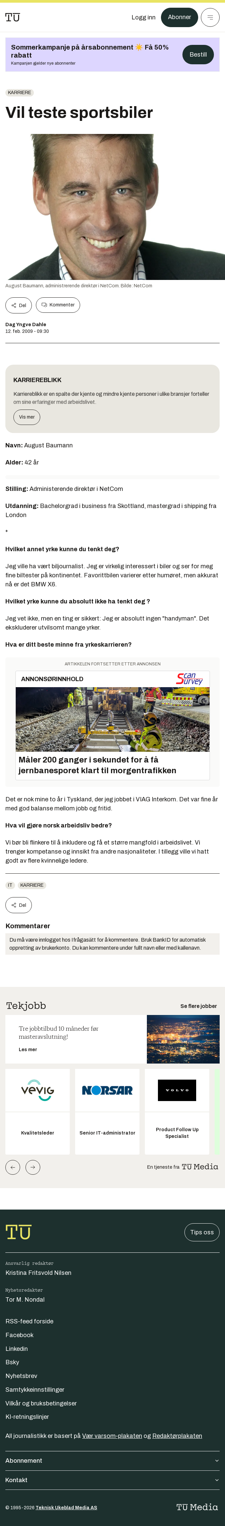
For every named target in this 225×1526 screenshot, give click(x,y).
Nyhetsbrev (21, 1376)
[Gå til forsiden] (12, 17)
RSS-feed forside (29, 1321)
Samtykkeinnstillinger (34, 1389)
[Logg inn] (143, 17)
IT (10, 885)
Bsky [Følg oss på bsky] (12, 1362)
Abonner (179, 17)
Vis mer (27, 417)
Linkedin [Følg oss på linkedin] (16, 1349)
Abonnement (112, 1460)
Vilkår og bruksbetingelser (41, 1403)
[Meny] (210, 17)
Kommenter (58, 305)
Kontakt (112, 1480)
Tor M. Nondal (25, 1299)
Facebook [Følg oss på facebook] (19, 1335)
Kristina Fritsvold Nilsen (38, 1272)
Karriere (19, 92)
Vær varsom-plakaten (112, 1436)
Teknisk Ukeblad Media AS (66, 1507)
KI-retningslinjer (27, 1416)
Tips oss (202, 1232)
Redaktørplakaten (177, 1436)
